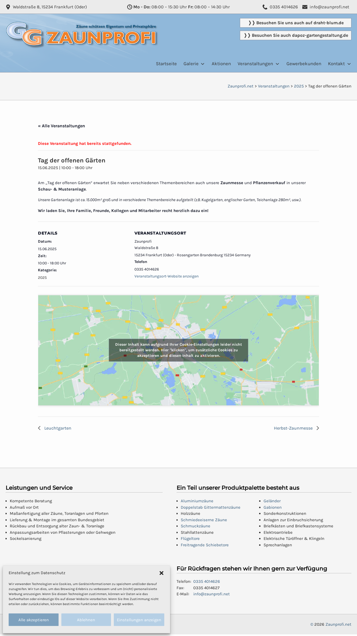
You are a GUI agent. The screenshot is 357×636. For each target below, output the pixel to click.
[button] (161, 573)
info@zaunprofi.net (211, 593)
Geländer (272, 500)
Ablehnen (86, 619)
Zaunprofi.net (338, 624)
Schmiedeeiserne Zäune (204, 519)
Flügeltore (190, 538)
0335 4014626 (206, 581)
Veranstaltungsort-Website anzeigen (166, 276)
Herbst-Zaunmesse (294, 428)
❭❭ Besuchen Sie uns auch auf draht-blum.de (296, 22)
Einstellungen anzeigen (139, 619)
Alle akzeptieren (33, 619)
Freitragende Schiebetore (205, 544)
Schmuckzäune (195, 525)
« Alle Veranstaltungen (61, 125)
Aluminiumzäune (197, 500)
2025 (42, 277)
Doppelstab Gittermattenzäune (210, 507)
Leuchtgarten (57, 428)
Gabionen (273, 507)
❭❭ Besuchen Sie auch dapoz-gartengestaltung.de (295, 35)
